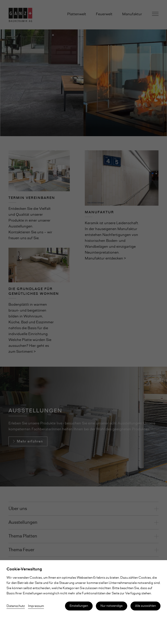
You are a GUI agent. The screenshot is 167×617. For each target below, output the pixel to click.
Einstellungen (79, 606)
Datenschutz (16, 606)
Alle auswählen (145, 606)
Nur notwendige (111, 606)
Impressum (36, 606)
